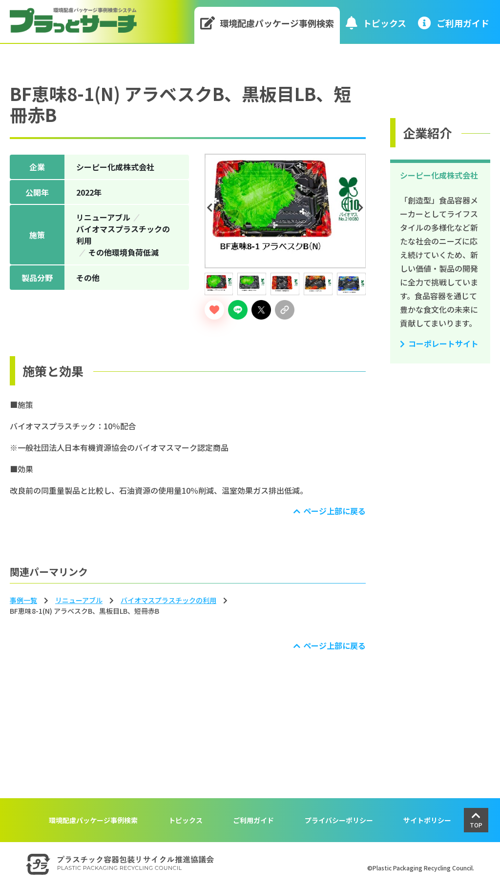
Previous (211, 208)
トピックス (376, 22)
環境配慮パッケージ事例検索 (267, 22)
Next (362, 208)
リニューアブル (79, 600)
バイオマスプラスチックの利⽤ (168, 600)
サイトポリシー (427, 820)
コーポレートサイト (443, 343)
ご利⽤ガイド (453, 22)
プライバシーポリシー (339, 820)
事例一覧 (23, 600)
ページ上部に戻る (334, 511)
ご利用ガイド (253, 820)
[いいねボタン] (214, 310)
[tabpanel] (285, 211)
